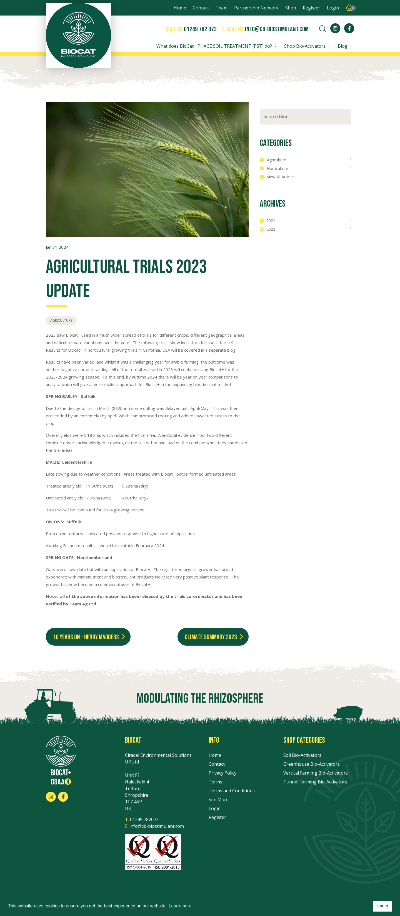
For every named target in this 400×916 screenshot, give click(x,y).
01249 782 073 (200, 29)
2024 (270, 220)
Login (333, 8)
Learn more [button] (180, 906)
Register (311, 8)
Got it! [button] (382, 906)
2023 (270, 229)
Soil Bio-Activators (302, 755)
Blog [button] (343, 46)
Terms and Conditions (232, 791)
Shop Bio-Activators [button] (305, 46)
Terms (215, 782)
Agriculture (61, 320)
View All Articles (281, 176)
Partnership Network (256, 8)
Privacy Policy (222, 773)
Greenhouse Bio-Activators (311, 764)
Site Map (218, 799)
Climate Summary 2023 (211, 637)
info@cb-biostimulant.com (277, 29)
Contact (201, 8)
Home (180, 8)
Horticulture (277, 168)
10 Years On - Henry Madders (86, 637)
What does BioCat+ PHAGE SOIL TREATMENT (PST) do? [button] (214, 46)
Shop (290, 8)
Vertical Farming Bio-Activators (315, 773)
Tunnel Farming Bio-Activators (315, 782)
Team (222, 8)
